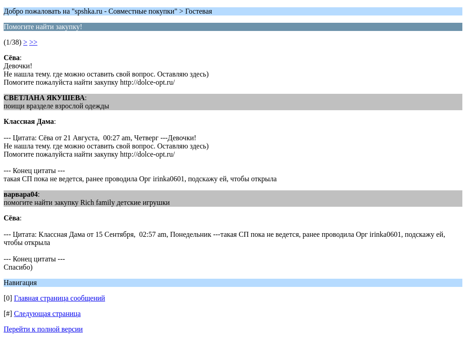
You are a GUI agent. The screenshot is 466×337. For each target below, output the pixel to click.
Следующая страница (47, 313)
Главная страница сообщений (59, 298)
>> (33, 42)
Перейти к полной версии (43, 329)
